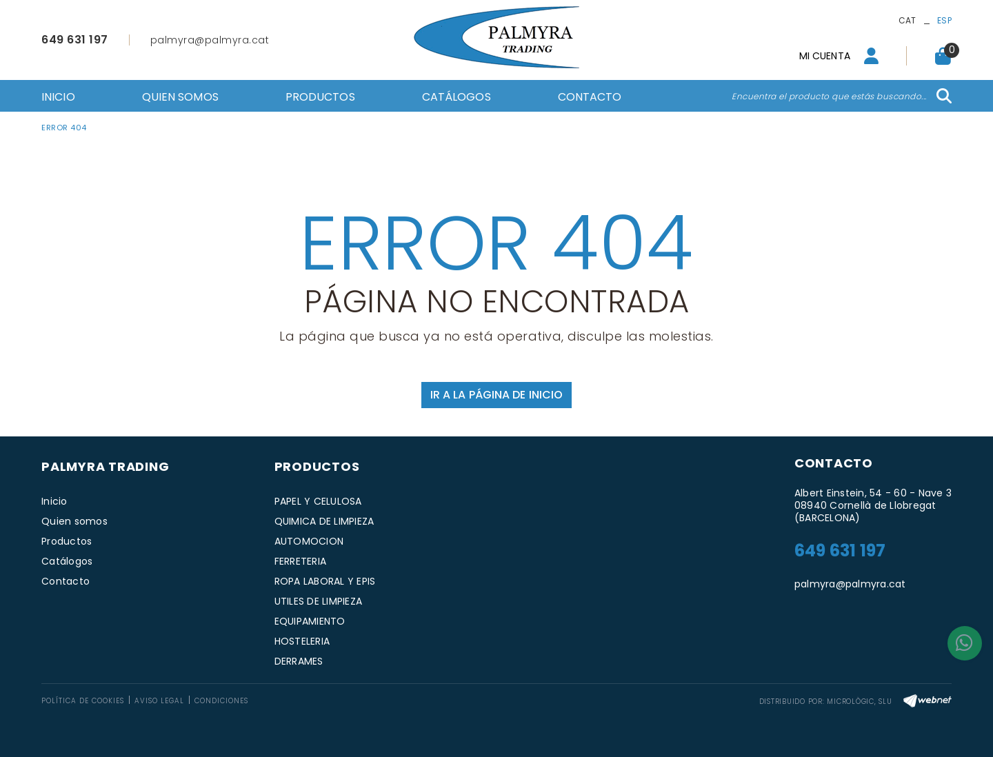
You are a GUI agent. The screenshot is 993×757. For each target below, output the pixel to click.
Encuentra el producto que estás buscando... (829, 96)
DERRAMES (298, 661)
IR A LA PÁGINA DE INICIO (496, 395)
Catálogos (66, 561)
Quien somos (74, 521)
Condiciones (221, 701)
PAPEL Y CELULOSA (318, 501)
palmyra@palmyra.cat (210, 40)
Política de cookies (82, 701)
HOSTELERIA (302, 641)
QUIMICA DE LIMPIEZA (324, 521)
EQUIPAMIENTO (309, 621)
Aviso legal (159, 701)
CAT (907, 20)
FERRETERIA (300, 561)
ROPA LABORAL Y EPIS (325, 581)
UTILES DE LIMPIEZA (318, 601)
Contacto (65, 581)
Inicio (54, 501)
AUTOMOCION (309, 541)
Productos (66, 541)
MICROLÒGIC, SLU (859, 701)
